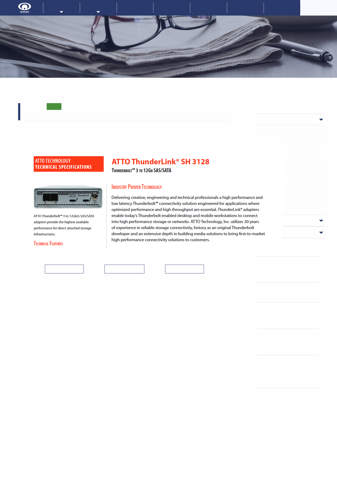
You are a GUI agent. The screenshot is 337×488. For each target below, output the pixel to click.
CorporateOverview (319, 8)
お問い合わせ (245, 7)
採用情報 (282, 7)
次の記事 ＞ (184, 269)
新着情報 (135, 7)
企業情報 (172, 7)
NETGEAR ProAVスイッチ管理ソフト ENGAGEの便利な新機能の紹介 (291, 315)
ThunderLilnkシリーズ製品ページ (63, 124)
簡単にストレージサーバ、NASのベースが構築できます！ (289, 269)
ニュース (276, 119)
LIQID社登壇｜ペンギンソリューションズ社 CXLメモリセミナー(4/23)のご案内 (291, 341)
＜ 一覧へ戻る (124, 269)
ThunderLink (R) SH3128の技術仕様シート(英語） (97, 133)
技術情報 (208, 7)
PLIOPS (272, 138)
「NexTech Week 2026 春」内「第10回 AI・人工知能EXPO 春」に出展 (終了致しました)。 (291, 371)
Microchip (274, 129)
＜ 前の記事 (64, 269)
